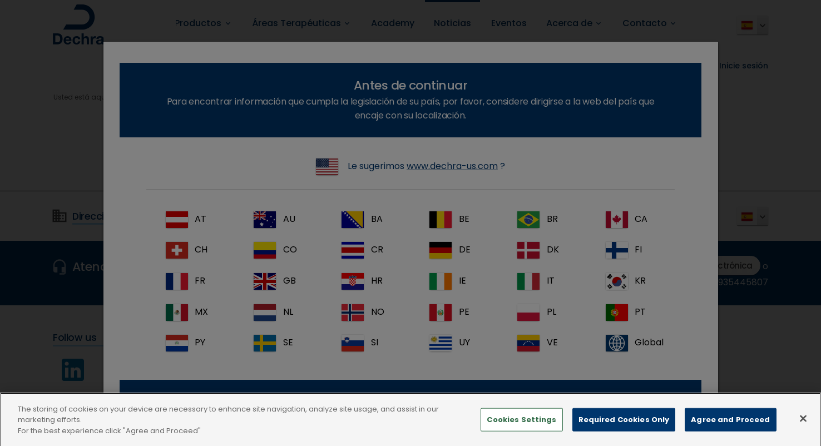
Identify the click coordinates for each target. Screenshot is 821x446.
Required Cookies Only (624, 428)
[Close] (803, 427)
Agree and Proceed (730, 428)
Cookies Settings (521, 428)
